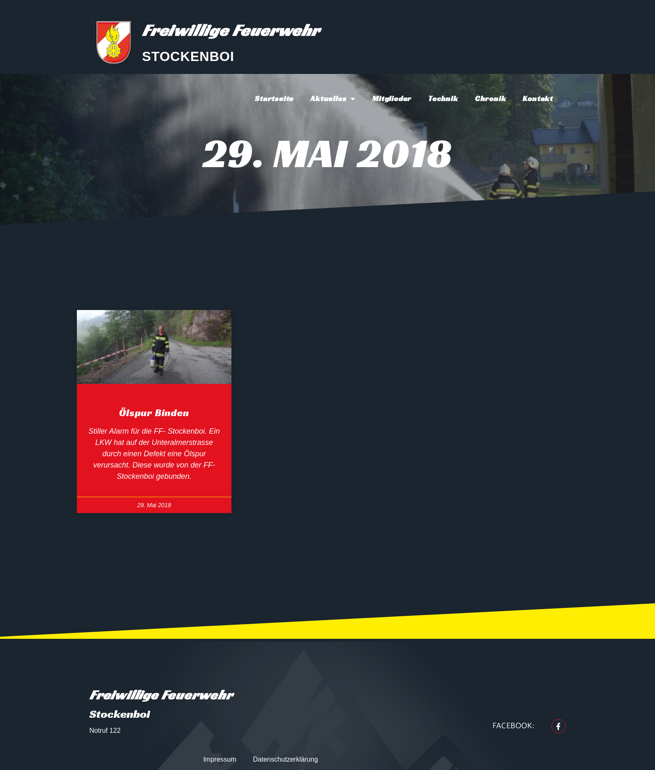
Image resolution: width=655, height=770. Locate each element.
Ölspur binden (154, 413)
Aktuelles (332, 99)
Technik (443, 98)
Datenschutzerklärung (285, 759)
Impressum (219, 759)
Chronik (490, 98)
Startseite (274, 98)
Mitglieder (391, 98)
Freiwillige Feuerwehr (231, 30)
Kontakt (538, 98)
